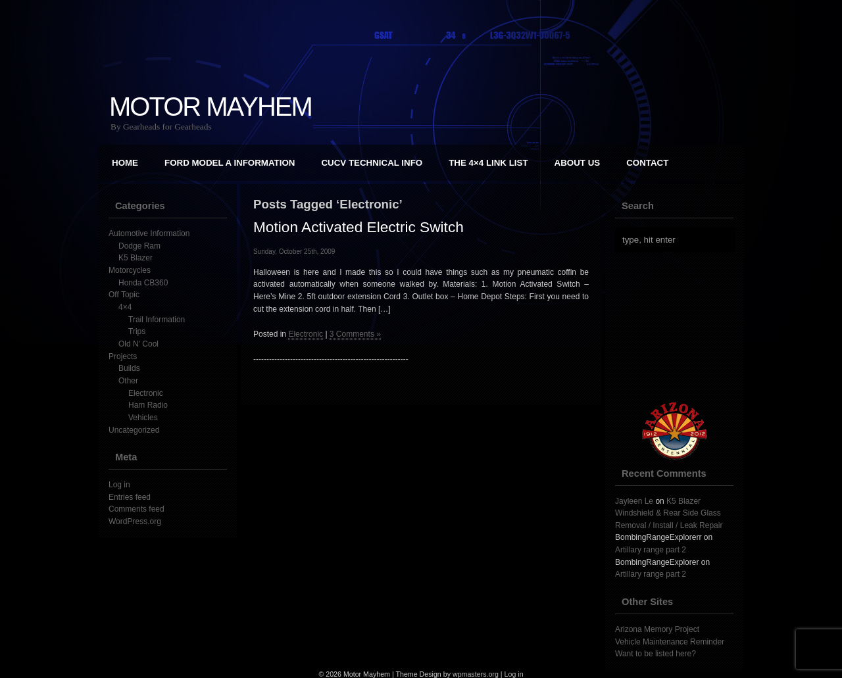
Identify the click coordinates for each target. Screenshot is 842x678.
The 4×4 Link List (488, 163)
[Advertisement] (681, 327)
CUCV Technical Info (371, 163)
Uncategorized (134, 430)
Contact (647, 163)
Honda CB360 (143, 282)
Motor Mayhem (210, 106)
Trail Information (156, 319)
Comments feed (136, 509)
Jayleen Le (634, 501)
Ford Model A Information (229, 163)
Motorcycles (130, 270)
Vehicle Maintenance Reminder (669, 641)
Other (128, 380)
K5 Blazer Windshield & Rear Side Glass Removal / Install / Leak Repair (668, 513)
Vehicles (143, 417)
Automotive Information (149, 233)
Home (125, 163)
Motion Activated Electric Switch (358, 226)
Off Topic (124, 294)
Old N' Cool (138, 344)
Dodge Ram (139, 246)
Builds (129, 368)
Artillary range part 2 (650, 549)
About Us (578, 163)
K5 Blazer (135, 257)
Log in (119, 484)
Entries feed (130, 497)
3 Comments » (355, 334)
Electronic (145, 393)
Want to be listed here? (655, 653)
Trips (136, 331)
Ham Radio (148, 405)
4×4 (125, 307)
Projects (123, 356)
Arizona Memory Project (657, 629)
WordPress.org (135, 521)
